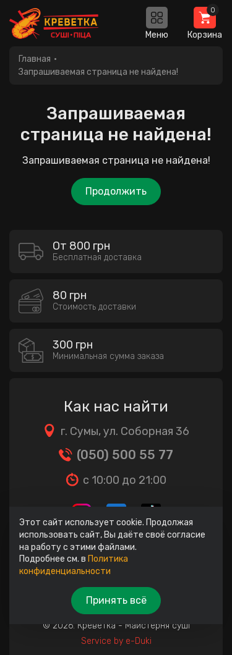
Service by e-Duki (116, 641)
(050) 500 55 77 (125, 454)
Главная (35, 59)
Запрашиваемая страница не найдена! (98, 72)
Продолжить (116, 191)
